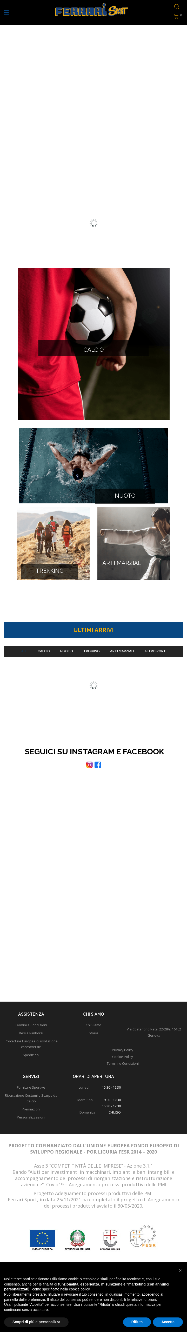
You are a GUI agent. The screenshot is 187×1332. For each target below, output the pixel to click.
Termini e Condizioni (123, 1068)
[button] (180, 1270)
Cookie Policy (122, 1061)
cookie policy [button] (79, 1289)
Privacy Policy (122, 1055)
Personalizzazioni (31, 1122)
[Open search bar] (176, 7)
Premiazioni (31, 1114)
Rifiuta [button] (137, 1322)
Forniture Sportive (31, 1092)
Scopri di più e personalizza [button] (36, 1322)
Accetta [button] (168, 1322)
